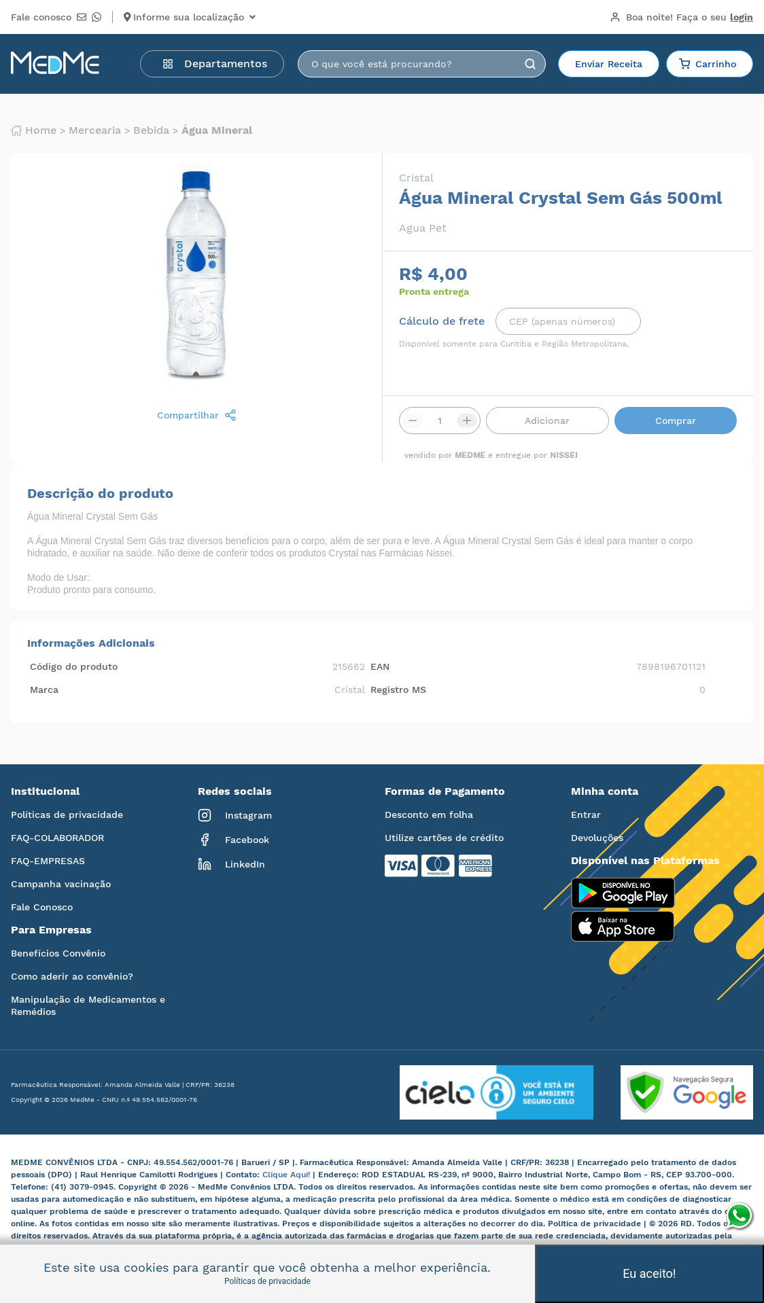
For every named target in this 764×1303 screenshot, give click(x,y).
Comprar (675, 420)
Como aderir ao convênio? (72, 976)
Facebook (233, 839)
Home (33, 130)
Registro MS (398, 689)
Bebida (151, 130)
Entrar (586, 814)
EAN (379, 666)
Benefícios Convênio (58, 953)
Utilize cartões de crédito (444, 837)
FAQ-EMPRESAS (48, 860)
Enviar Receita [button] (608, 63)
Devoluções (597, 837)
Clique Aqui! (287, 1174)
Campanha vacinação (61, 883)
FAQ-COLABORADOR (57, 837)
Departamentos (214, 63)
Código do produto (74, 666)
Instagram (235, 815)
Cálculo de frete (442, 321)
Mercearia (95, 130)
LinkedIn (231, 864)
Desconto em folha (429, 814)
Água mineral (216, 130)
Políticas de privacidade (67, 814)
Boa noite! (681, 17)
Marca (44, 689)
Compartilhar (197, 415)
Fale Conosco (42, 907)
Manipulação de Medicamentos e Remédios (88, 1005)
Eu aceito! (649, 1273)
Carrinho (707, 63)
